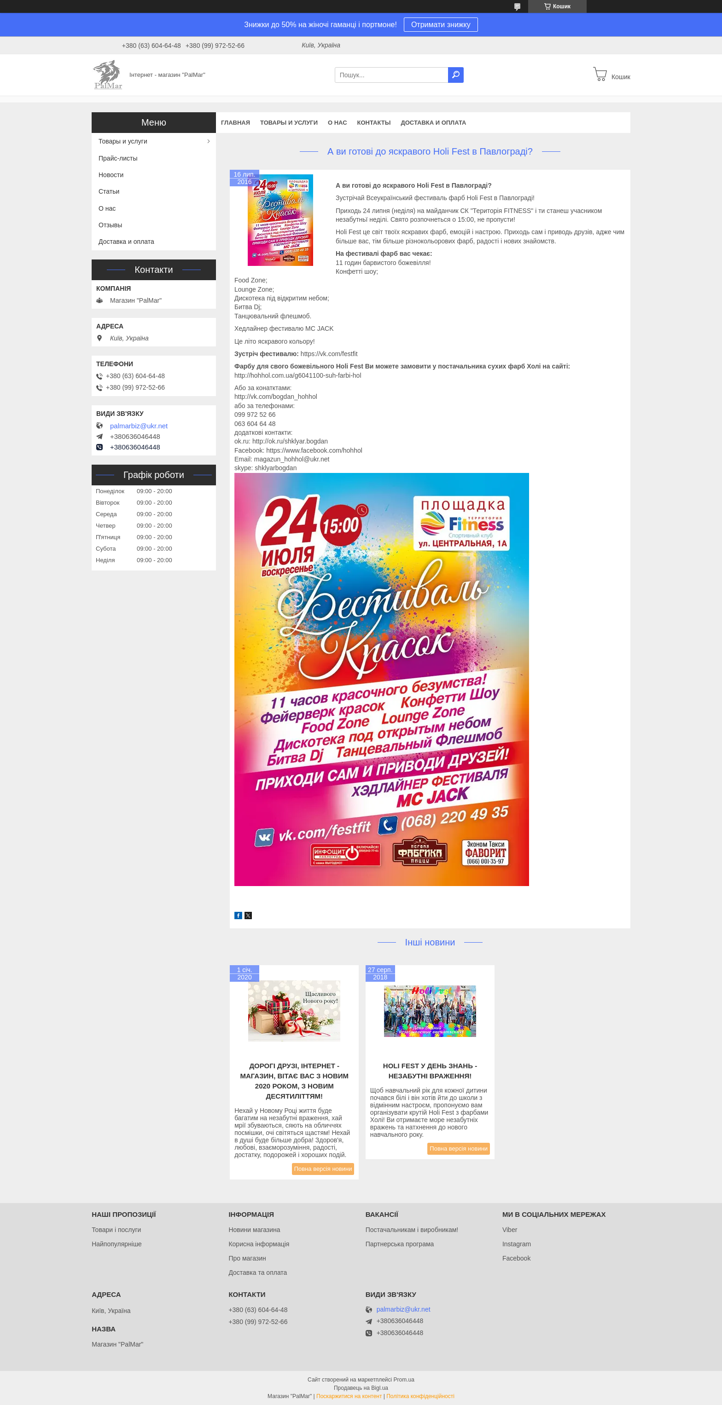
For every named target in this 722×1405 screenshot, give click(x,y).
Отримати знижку (441, 25)
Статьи (109, 191)
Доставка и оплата (433, 122)
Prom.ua (404, 1379)
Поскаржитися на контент (349, 1396)
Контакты (374, 122)
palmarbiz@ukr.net (139, 426)
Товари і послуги (116, 1229)
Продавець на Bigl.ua (361, 1388)
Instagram (516, 1244)
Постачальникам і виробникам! (412, 1229)
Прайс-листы (118, 158)
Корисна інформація (258, 1244)
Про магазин (247, 1258)
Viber (509, 1229)
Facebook (516, 1258)
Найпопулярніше (117, 1244)
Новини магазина (254, 1229)
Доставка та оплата (257, 1272)
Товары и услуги (289, 122)
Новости (111, 175)
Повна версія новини (323, 1168)
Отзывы (110, 225)
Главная (235, 122)
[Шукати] (456, 75)
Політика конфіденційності (420, 1396)
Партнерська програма (400, 1244)
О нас (337, 122)
